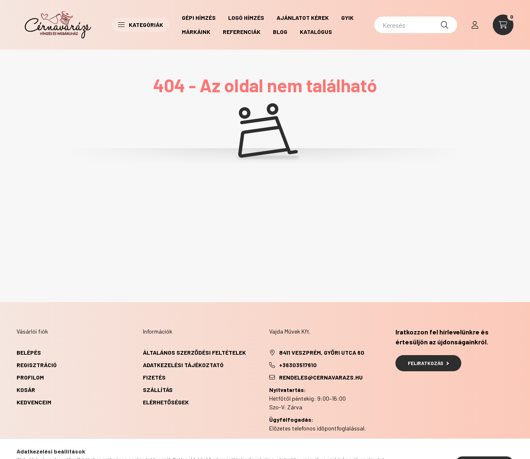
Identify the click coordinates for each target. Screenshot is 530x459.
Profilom (30, 377)
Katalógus (316, 31)
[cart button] (503, 24)
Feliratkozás (428, 363)
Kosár (26, 389)
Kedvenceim (34, 402)
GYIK (347, 17)
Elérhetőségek (166, 402)
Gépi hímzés (199, 17)
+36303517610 (298, 364)
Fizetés (154, 377)
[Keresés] (415, 25)
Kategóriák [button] (140, 24)
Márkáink (196, 31)
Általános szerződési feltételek (194, 352)
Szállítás (158, 389)
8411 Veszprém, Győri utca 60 (321, 352)
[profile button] (475, 24)
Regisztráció (37, 364)
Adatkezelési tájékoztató (183, 364)
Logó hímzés (246, 17)
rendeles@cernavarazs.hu (321, 377)
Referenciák (241, 31)
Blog (280, 31)
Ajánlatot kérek (303, 17)
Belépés (29, 352)
